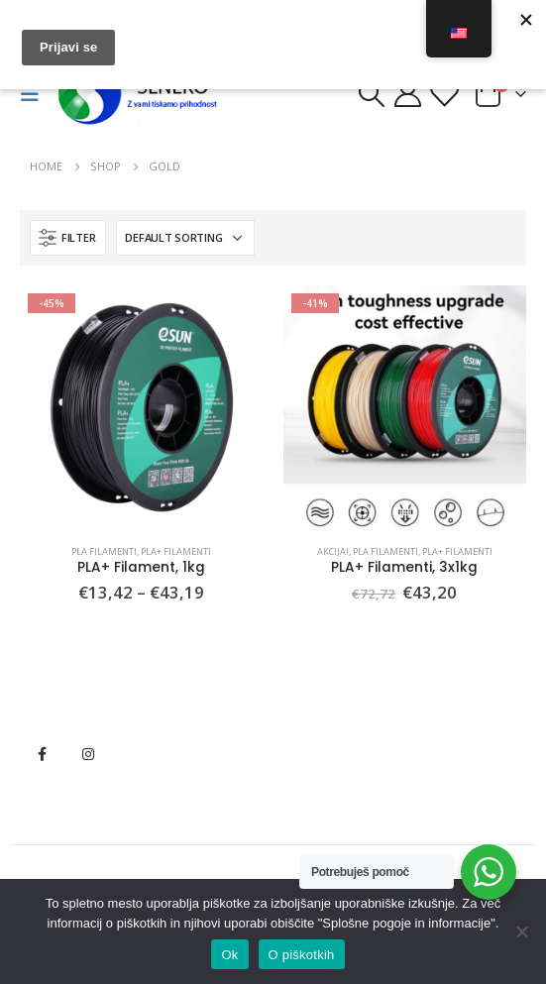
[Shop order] (185, 238)
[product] (142, 407)
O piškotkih (302, 954)
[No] (521, 931)
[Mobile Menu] (36, 94)
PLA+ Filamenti (176, 551)
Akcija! (333, 551)
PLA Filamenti (104, 551)
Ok (229, 954)
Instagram (88, 754)
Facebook (41, 754)
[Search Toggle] (371, 94)
